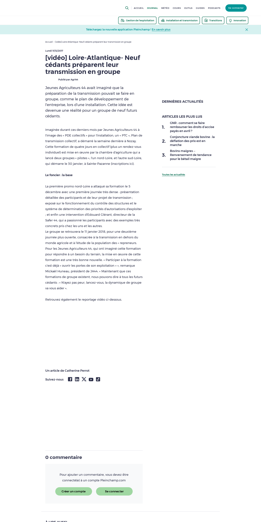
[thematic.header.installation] (179, 20)
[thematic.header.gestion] (137, 20)
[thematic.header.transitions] (213, 20)
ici (131, 164)
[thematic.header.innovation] (237, 20)
